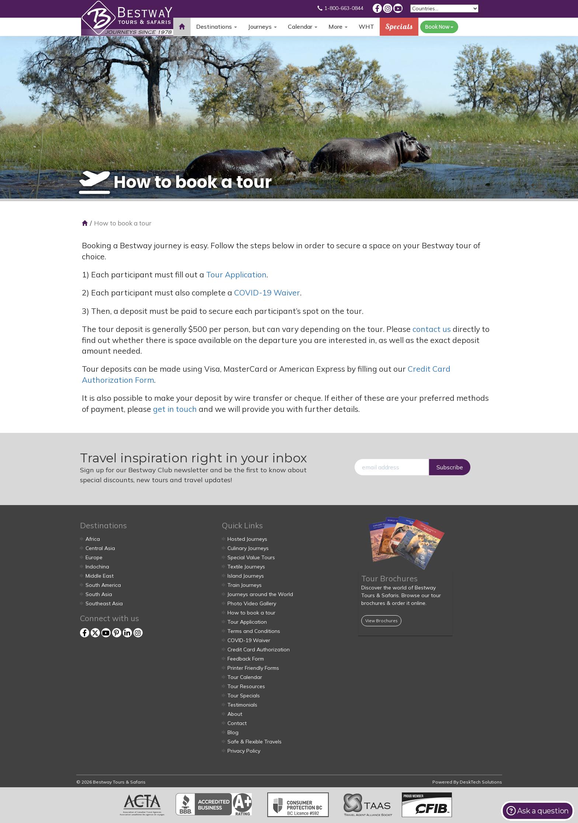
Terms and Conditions (253, 631)
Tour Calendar (244, 677)
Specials (399, 26)
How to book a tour (251, 612)
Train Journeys (244, 585)
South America (103, 585)
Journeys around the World (260, 594)
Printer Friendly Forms (253, 668)
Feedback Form (245, 658)
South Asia (99, 594)
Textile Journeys (246, 566)
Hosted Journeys (247, 539)
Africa (93, 539)
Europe (94, 557)
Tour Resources (246, 686)
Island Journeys (245, 575)
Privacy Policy (243, 750)
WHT (366, 29)
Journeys (262, 26)
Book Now (439, 27)
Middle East (100, 575)
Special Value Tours (251, 557)
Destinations (216, 26)
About (234, 714)
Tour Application (236, 274)
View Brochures (381, 620)
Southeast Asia (104, 603)
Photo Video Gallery (251, 603)
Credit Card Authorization (258, 649)
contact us (431, 329)
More (338, 26)
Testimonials (242, 704)
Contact (237, 723)
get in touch (175, 409)
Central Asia (100, 548)
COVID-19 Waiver (267, 292)
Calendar (302, 26)
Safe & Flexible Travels (254, 741)
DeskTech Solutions (481, 782)
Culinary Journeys (248, 548)
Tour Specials (243, 695)
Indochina (97, 566)
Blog (232, 732)
